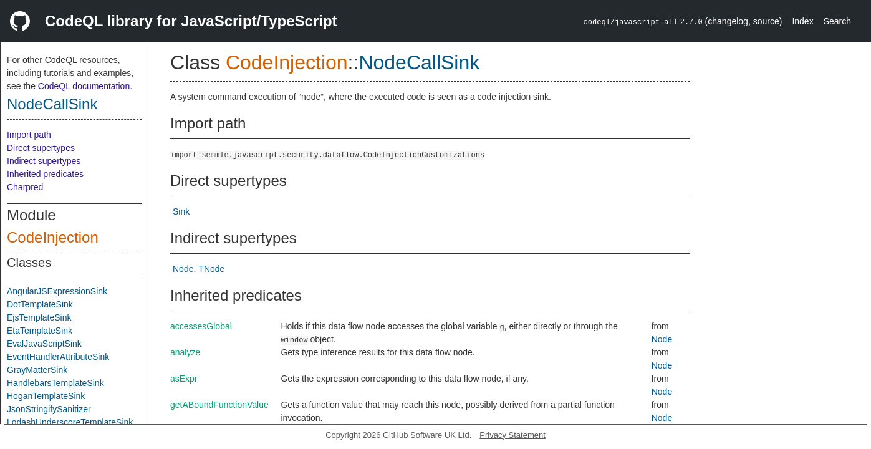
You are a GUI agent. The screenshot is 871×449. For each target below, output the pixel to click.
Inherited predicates (45, 174)
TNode (211, 269)
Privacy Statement (512, 435)
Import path (29, 135)
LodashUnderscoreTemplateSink (70, 422)
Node (183, 269)
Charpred (25, 187)
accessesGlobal (201, 326)
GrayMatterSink (37, 370)
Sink (181, 211)
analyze (185, 352)
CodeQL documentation (84, 86)
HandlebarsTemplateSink (55, 383)
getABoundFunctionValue (219, 405)
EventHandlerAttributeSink (58, 357)
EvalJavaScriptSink (44, 344)
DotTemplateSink (40, 304)
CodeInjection (53, 237)
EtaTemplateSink (39, 331)
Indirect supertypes (43, 161)
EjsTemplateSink (39, 317)
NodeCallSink (52, 103)
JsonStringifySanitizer (49, 409)
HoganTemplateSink (46, 396)
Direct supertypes (41, 148)
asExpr (184, 379)
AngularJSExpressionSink (57, 291)
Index (802, 21)
